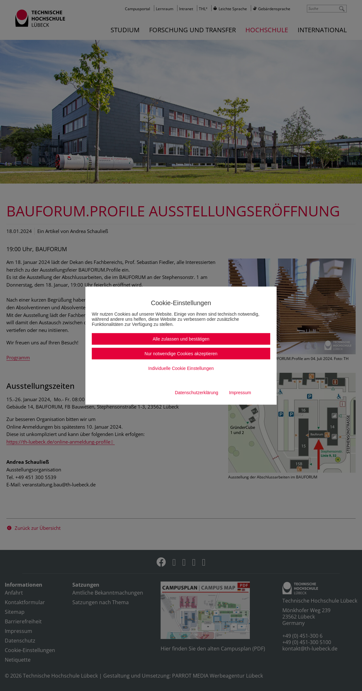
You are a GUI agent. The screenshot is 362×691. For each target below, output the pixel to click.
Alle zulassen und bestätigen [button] (181, 339)
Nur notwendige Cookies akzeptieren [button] (181, 353)
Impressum (240, 392)
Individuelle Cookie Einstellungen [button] (181, 368)
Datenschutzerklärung (196, 392)
